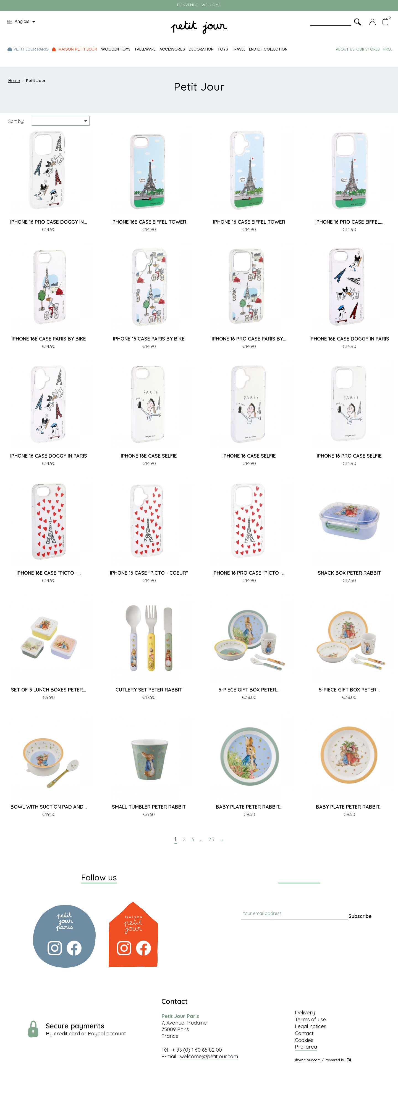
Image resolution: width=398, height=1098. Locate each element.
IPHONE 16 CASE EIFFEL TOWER (249, 222)
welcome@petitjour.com (209, 1056)
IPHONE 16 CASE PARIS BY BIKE (149, 339)
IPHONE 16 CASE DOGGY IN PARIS (48, 456)
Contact (304, 1033)
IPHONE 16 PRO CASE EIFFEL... (349, 222)
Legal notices (310, 1026)
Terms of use (310, 1019)
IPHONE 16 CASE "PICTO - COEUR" (149, 573)
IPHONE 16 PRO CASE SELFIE (349, 456)
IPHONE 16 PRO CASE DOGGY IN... (48, 222)
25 (211, 839)
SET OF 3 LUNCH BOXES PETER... (48, 690)
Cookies (304, 1040)
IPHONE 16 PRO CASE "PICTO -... (249, 573)
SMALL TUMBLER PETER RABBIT (149, 807)
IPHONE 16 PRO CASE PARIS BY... (249, 339)
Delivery (305, 1012)
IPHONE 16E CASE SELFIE (149, 456)
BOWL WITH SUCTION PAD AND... (49, 807)
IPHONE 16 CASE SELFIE (249, 456)
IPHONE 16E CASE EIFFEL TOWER (148, 222)
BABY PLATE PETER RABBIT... (249, 807)
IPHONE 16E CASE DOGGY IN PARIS (349, 339)
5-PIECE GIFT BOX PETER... (249, 690)
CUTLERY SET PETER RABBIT (149, 690)
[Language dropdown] (22, 22)
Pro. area (306, 1046)
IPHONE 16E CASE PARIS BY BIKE (49, 339)
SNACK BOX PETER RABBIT (349, 573)
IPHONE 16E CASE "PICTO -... (49, 573)
